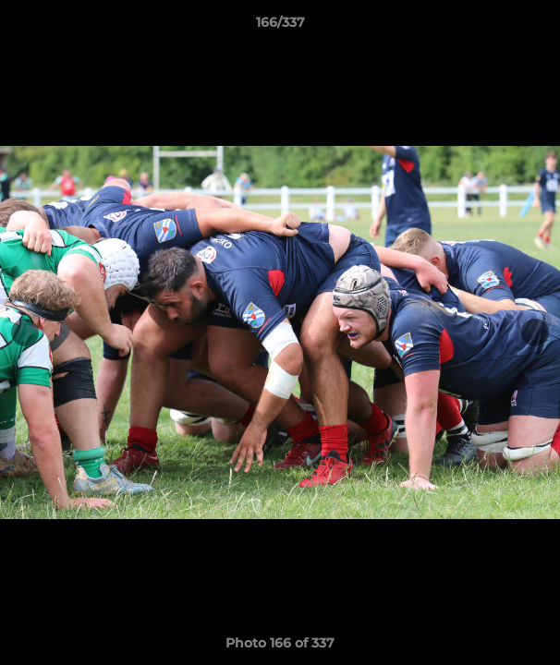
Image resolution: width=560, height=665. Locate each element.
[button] (538, 26)
